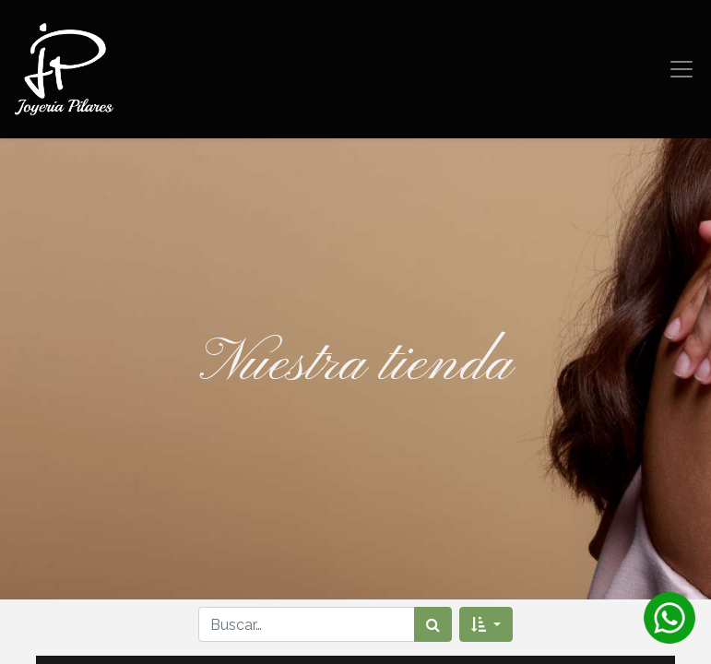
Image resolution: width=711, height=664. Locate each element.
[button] (485, 624)
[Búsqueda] (433, 624)
